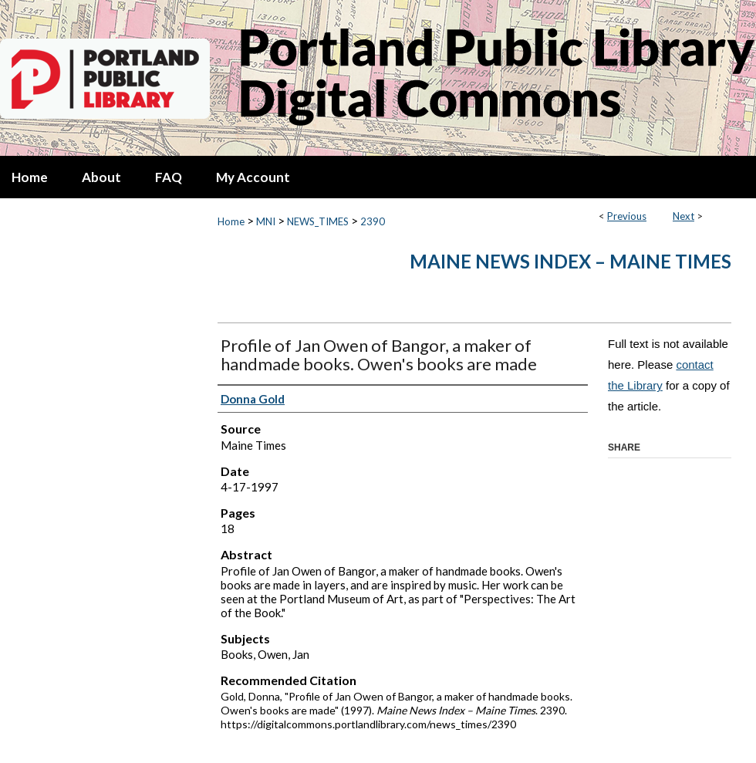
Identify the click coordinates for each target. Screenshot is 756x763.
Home (231, 221)
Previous (626, 216)
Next (683, 216)
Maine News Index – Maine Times (570, 261)
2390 (372, 221)
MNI (265, 221)
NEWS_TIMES (318, 221)
